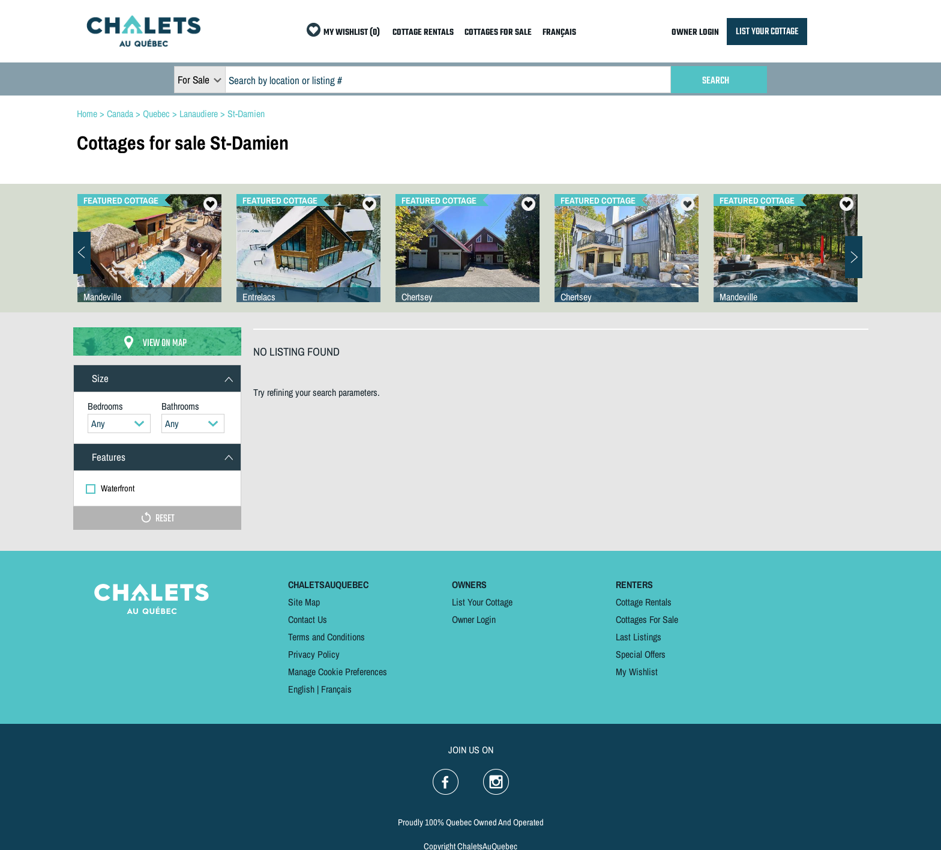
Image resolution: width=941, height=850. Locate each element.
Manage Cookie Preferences (337, 671)
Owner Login (474, 619)
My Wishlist (637, 671)
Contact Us (307, 619)
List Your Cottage (482, 602)
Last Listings (638, 636)
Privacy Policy (314, 654)
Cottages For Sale (647, 619)
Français (336, 689)
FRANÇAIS (559, 33)
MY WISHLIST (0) (351, 33)
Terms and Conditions (326, 636)
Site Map (304, 602)
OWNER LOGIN (695, 33)
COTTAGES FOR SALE (498, 33)
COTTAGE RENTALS (423, 33)
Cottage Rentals (644, 602)
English (301, 689)
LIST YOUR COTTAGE (767, 31)
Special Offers (641, 654)
